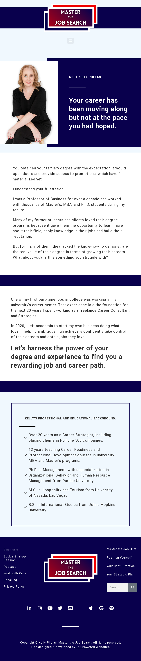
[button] (70, 41)
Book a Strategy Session (15, 558)
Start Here (11, 550)
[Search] (132, 587)
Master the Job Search (74, 642)
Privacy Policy (14, 586)
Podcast (10, 566)
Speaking (10, 580)
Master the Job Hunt (121, 549)
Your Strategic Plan (120, 574)
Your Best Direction (121, 566)
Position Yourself (119, 557)
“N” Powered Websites (93, 647)
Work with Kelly (15, 573)
